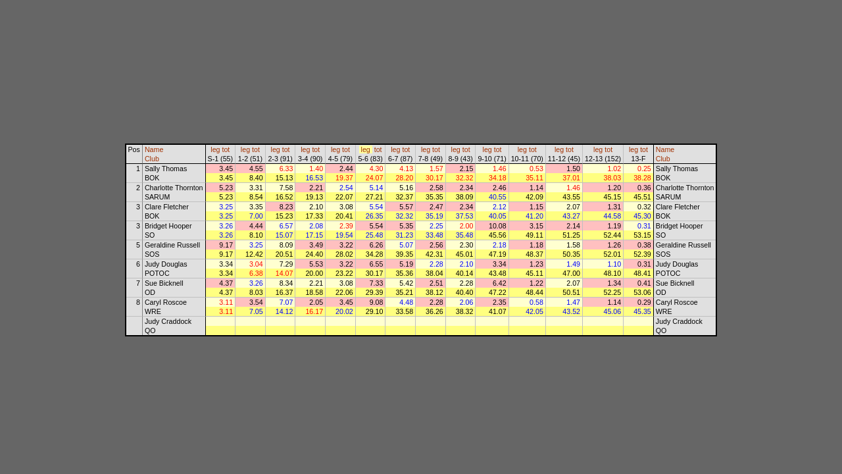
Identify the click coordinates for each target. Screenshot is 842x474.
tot (226, 149)
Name (154, 149)
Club (152, 159)
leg (215, 149)
